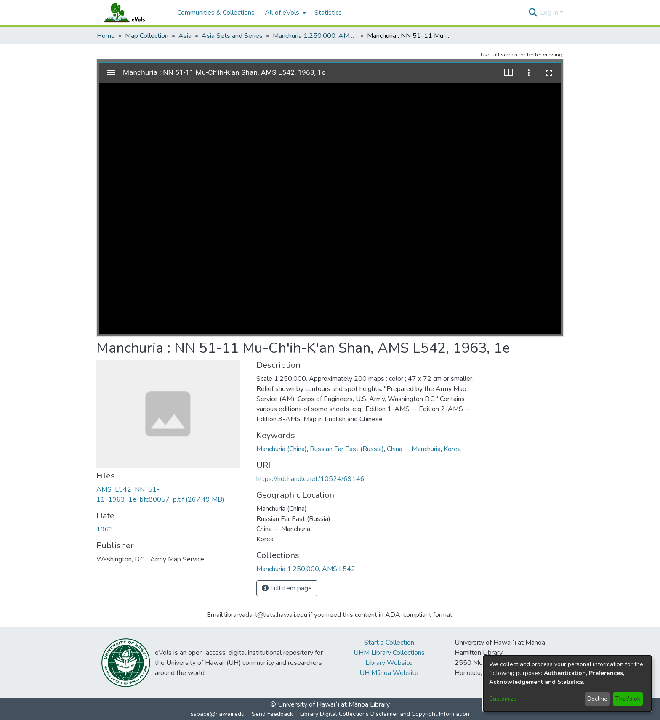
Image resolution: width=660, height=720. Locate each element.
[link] (305, 569)
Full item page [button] (287, 588)
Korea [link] (452, 449)
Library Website (388, 662)
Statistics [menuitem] (328, 12)
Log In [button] (550, 12)
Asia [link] (185, 35)
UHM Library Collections (389, 652)
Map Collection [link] (146, 35)
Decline (597, 699)
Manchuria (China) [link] (281, 449)
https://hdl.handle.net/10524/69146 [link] (310, 479)
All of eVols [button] (282, 12)
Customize (502, 699)
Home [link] (106, 35)
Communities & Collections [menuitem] (216, 12)
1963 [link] (104, 529)
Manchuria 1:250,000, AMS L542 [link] (315, 35)
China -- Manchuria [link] (414, 449)
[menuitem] (284, 12)
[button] (532, 13)
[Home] (132, 12)
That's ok (627, 699)
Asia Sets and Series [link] (232, 35)
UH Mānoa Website (388, 672)
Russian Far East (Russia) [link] (347, 449)
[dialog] (567, 684)
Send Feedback (272, 714)
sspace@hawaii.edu (218, 714)
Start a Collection (389, 642)
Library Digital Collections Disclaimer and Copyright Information (384, 714)
